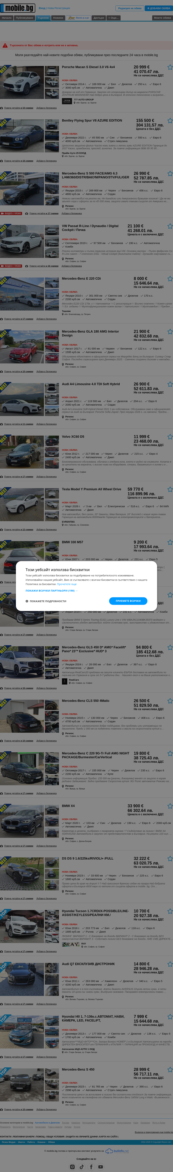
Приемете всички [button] (128, 600)
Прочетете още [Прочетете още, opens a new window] (67, 584)
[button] (86, 590)
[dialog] (86, 586)
